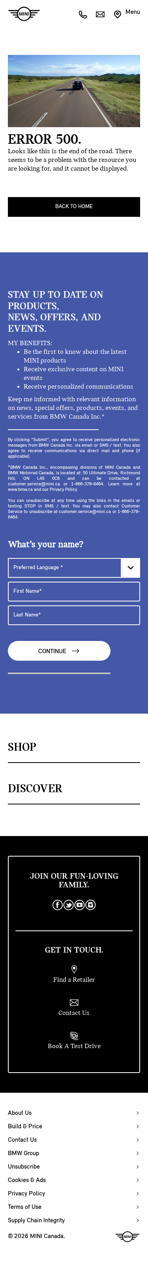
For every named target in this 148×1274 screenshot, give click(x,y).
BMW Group (23, 1153)
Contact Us (22, 1140)
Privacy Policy (26, 1194)
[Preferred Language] (74, 568)
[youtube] (79, 905)
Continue (59, 651)
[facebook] (57, 905)
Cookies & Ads (27, 1180)
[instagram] (90, 905)
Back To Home (74, 207)
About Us (20, 1113)
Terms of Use (24, 1207)
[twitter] (68, 905)
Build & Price (25, 1127)
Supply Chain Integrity (36, 1221)
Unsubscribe (24, 1167)
